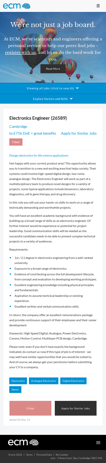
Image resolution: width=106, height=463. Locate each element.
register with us (20, 52)
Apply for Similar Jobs (79, 133)
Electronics (18, 380)
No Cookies (62, 454)
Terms (29, 454)
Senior (15, 389)
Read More (53, 68)
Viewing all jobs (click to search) (53, 88)
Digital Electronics (73, 380)
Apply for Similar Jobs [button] (75, 408)
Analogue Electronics (43, 380)
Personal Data (44, 454)
